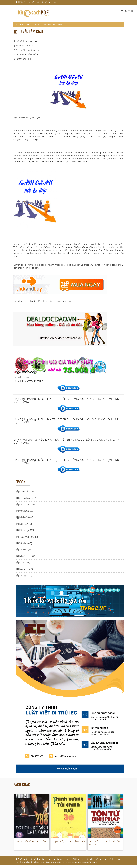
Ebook (36, 24)
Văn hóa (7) (24, 543)
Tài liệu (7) (23, 549)
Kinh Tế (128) (25, 491)
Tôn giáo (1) (24, 575)
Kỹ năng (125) (25, 530)
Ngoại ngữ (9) (25, 569)
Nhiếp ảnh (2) (25, 556)
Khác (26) (23, 562)
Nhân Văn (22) (25, 517)
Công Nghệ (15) (26, 498)
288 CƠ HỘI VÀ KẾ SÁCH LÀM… (31, 841)
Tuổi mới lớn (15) (27, 536)
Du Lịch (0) (24, 524)
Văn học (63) (25, 511)
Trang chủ (22, 24)
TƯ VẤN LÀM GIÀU (52, 24)
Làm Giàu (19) (25, 504)
